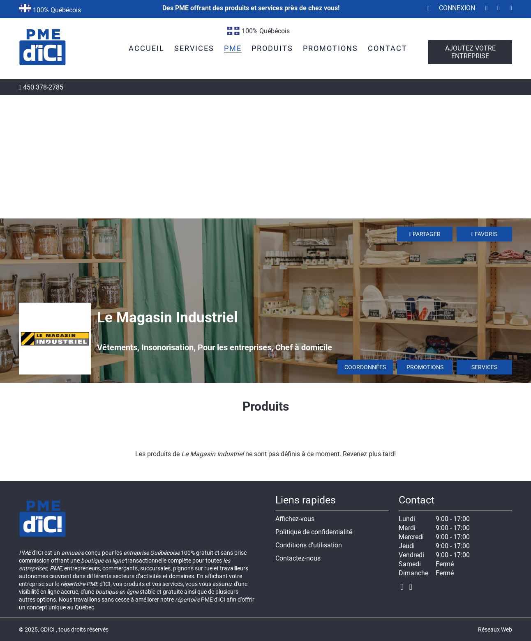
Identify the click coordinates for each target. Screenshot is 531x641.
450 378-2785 (41, 87)
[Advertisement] (265, 156)
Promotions (424, 367)
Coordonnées (365, 367)
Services (484, 367)
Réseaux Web (495, 629)
